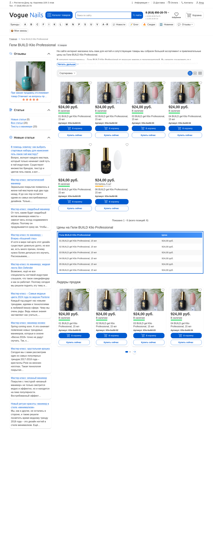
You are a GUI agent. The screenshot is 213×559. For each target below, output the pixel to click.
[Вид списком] (195, 73)
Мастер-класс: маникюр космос (28, 323)
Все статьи (17, 123)
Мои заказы (19, 30)
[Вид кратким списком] (200, 73)
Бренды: (15, 24)
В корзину (74, 128)
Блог (134, 24)
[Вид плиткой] (190, 73)
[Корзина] (194, 15)
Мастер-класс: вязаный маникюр (29, 378)
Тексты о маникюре (21, 126)
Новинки (166, 24)
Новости (118, 24)
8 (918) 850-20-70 (156, 12)
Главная (13, 39)
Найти (137, 15)
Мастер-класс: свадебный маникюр (30, 209)
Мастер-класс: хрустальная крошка (30, 348)
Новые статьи (18, 119)
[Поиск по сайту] (103, 15)
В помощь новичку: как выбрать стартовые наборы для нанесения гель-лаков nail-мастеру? (29, 150)
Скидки (149, 24)
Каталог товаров (58, 15)
